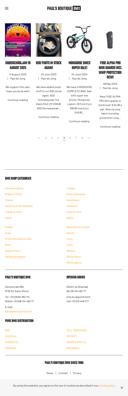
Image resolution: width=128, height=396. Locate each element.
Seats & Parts (13, 252)
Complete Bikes (14, 189)
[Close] (122, 388)
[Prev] (39, 138)
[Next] (88, 138)
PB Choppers (74, 264)
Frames (70, 189)
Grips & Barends (75, 195)
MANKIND (10, 350)
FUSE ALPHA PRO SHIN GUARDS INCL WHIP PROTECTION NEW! (110, 70)
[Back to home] (64, 8)
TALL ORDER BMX (76, 332)
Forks (8, 219)
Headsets (72, 207)
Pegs (8, 234)
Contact (63, 373)
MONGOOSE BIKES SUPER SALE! (79, 65)
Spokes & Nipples (15, 258)
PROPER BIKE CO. (76, 344)
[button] (6, 8)
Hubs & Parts (74, 213)
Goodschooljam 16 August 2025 (17, 65)
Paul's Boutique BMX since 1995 (64, 365)
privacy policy (106, 385)
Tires (69, 240)
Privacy (77, 373)
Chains (9, 201)
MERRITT (71, 338)
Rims (8, 246)
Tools (69, 246)
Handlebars (73, 201)
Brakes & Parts (13, 195)
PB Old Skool (73, 258)
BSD (7, 332)
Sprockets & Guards (78, 228)
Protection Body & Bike (18, 240)
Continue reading (18, 99)
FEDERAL (10, 338)
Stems (70, 234)
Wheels (70, 252)
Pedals (9, 228)
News (50, 373)
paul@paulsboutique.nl (18, 313)
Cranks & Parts (13, 213)
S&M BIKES (72, 350)
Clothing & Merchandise (19, 207)
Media (69, 219)
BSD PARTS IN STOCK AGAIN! (48, 65)
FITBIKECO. (11, 344)
